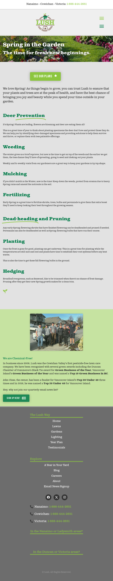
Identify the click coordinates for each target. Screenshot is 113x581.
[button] (48, 497)
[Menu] (101, 18)
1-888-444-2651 (77, 4)
